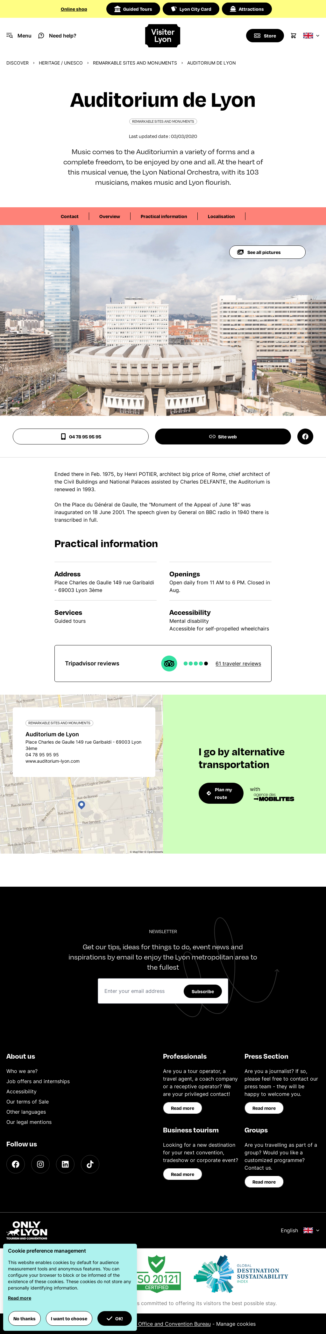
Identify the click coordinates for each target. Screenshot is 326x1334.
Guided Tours (133, 9)
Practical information (164, 216)
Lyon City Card (191, 9)
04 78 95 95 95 (80, 436)
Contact (70, 216)
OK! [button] (114, 1318)
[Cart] (293, 35)
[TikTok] (90, 1164)
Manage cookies (236, 1324)
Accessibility (21, 1091)
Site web (223, 436)
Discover (17, 62)
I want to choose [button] (69, 1318)
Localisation (221, 216)
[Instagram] (40, 1164)
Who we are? (22, 1071)
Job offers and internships (38, 1081)
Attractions (247, 9)
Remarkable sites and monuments (135, 62)
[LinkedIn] (65, 1164)
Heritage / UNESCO (61, 62)
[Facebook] (15, 1164)
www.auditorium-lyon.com (52, 761)
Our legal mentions (29, 1122)
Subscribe (203, 991)
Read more (182, 1108)
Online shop (74, 8)
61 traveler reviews (238, 663)
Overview (109, 216)
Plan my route (219, 793)
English (300, 1230)
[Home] (163, 35)
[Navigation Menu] (19, 35)
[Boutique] (265, 35)
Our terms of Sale (27, 1101)
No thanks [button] (24, 1318)
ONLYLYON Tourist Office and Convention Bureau (151, 1324)
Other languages (26, 1112)
